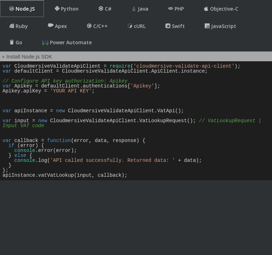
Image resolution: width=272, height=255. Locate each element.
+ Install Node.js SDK (27, 56)
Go (15, 42)
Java (139, 8)
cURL (137, 26)
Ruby (18, 26)
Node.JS (22, 8)
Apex (57, 25)
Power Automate (67, 42)
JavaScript (220, 26)
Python (67, 8)
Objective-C (221, 8)
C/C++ (97, 26)
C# (105, 8)
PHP (176, 8)
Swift (175, 26)
